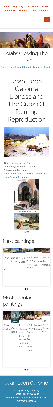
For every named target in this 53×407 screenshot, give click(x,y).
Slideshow (10, 10)
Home (7, 6)
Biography (18, 6)
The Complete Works (37, 6)
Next (46, 266)
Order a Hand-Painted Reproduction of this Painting (26, 67)
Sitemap (23, 10)
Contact (43, 10)
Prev (7, 266)
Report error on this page (26, 394)
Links (33, 10)
